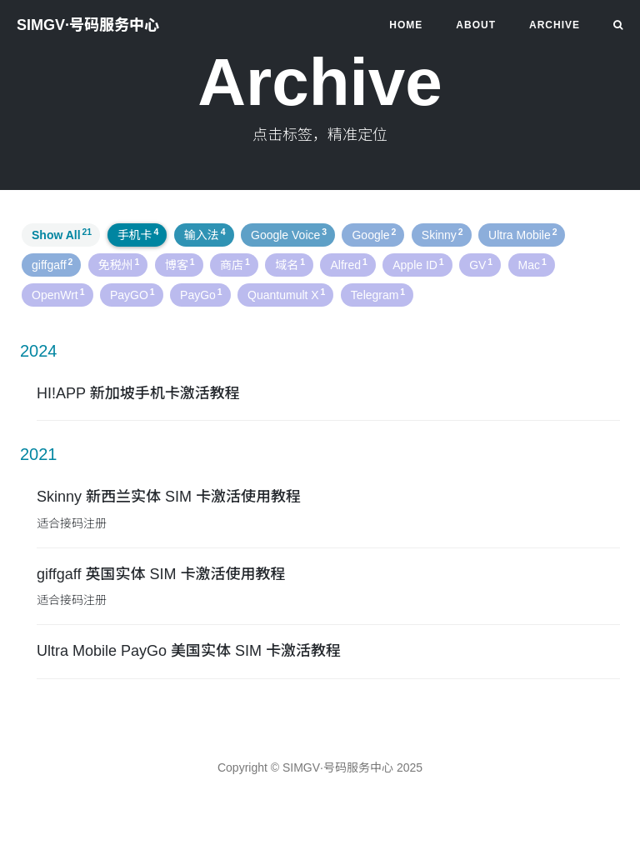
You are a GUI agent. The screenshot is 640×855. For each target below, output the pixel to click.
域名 (290, 264)
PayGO (132, 294)
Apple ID (417, 264)
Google (374, 234)
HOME (405, 25)
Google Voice (289, 234)
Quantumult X (286, 294)
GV (480, 264)
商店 (235, 264)
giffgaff (52, 264)
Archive (554, 25)
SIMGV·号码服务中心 (88, 25)
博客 (180, 264)
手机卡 (138, 234)
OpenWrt (58, 294)
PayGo (201, 294)
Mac (532, 264)
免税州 (119, 264)
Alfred (348, 264)
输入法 (205, 234)
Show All (62, 234)
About (476, 25)
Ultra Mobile (522, 234)
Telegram (378, 294)
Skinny (442, 234)
